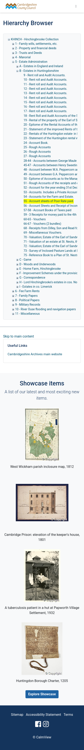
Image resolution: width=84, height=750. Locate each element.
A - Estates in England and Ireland (41, 66)
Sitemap (17, 715)
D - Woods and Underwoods (37, 264)
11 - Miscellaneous (27, 313)
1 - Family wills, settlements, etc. (36, 43)
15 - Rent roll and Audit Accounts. (45, 102)
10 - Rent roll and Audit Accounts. (45, 79)
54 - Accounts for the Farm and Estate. (49, 196)
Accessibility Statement (43, 715)
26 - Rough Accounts (37, 151)
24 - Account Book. (36, 142)
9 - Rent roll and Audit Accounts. (44, 75)
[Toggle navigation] (76, 6)
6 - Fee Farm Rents (27, 291)
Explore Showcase (42, 694)
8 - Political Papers (27, 300)
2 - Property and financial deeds (35, 48)
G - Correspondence (32, 277)
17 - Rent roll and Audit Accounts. (45, 111)
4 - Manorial (23, 57)
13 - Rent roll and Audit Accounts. (45, 93)
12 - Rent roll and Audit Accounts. (45, 88)
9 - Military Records (27, 304)
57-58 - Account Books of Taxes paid (47, 210)
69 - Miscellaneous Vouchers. (43, 232)
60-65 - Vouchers (35, 219)
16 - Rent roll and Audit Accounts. (45, 106)
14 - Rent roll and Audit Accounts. (45, 97)
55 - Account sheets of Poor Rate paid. (49, 201)
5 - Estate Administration (31, 61)
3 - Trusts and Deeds (28, 52)
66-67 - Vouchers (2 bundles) (42, 223)
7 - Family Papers (26, 295)
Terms (68, 715)
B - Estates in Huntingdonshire (39, 70)
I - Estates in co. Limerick (35, 286)
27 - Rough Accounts (37, 156)
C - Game (25, 259)
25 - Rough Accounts (37, 147)
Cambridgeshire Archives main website (35, 354)
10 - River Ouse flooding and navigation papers (45, 309)
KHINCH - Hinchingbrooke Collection (35, 39)
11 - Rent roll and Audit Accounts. (45, 84)
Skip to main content (18, 336)
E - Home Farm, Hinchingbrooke (40, 268)
